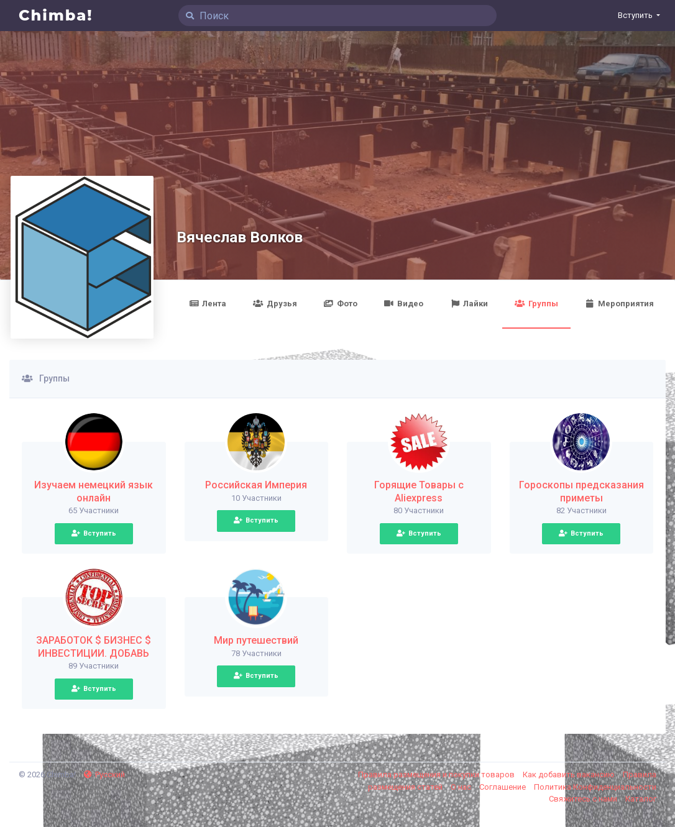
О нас (462, 787)
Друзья (274, 303)
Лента (207, 303)
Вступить (93, 533)
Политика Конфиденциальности (595, 787)
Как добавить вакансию (570, 774)
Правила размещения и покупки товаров (437, 774)
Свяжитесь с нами (584, 798)
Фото (340, 303)
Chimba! (56, 15)
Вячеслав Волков (240, 237)
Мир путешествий (256, 640)
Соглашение (503, 787)
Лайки (469, 303)
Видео (403, 303)
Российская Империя (256, 485)
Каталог (640, 798)
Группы (536, 303)
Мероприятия (619, 303)
